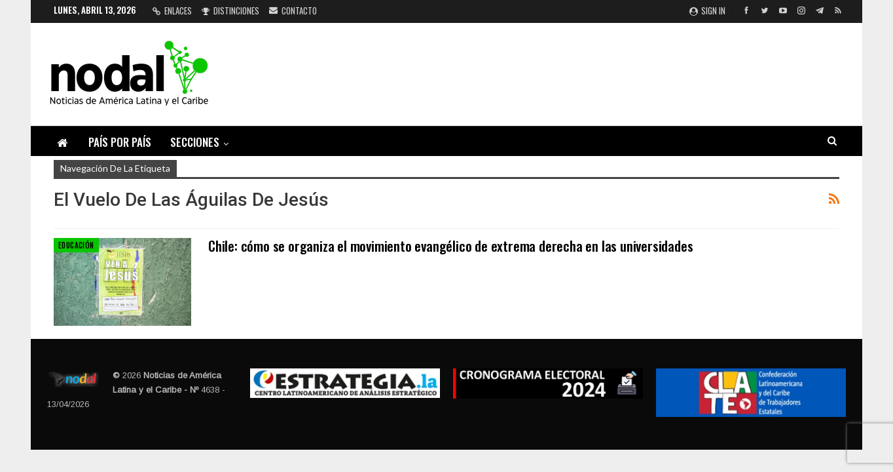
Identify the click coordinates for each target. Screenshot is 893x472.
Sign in (707, 10)
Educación (76, 245)
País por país (119, 142)
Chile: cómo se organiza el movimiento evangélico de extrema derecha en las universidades (450, 245)
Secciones (194, 142)
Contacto (293, 10)
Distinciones (230, 10)
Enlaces (172, 10)
